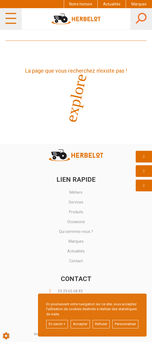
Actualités (112, 4)
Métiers (76, 192)
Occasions (76, 222)
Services (76, 202)
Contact (76, 261)
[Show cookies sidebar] (6, 335)
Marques (139, 4)
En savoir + (57, 324)
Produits (76, 212)
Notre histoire (80, 4)
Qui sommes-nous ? (76, 231)
